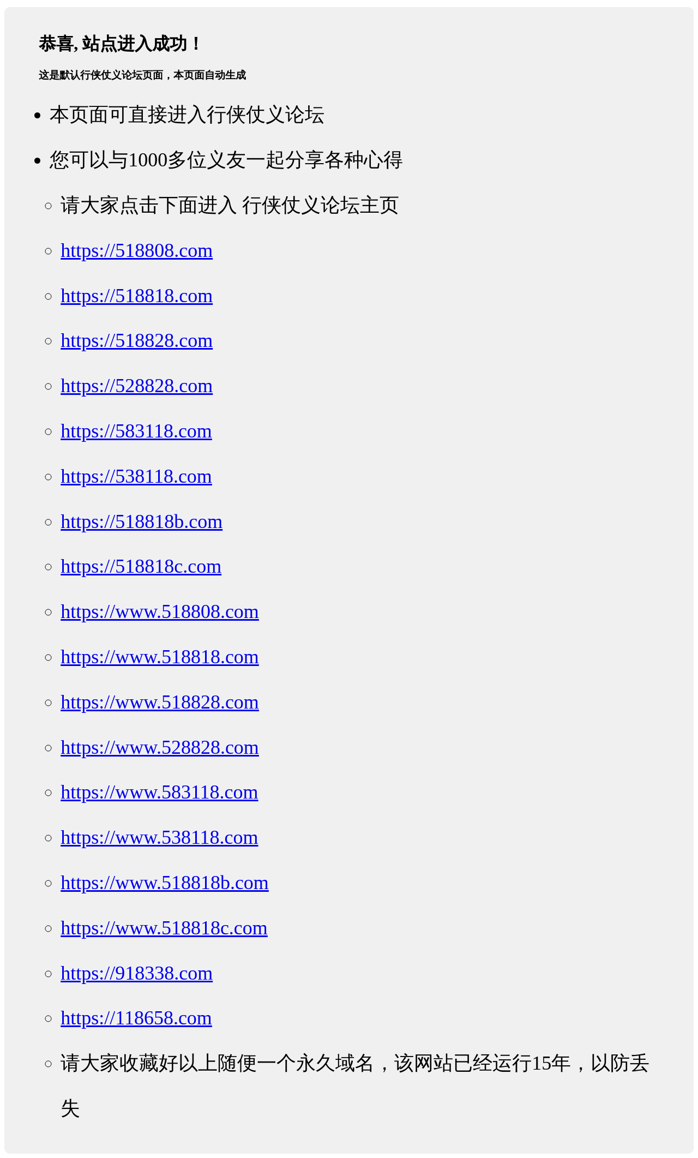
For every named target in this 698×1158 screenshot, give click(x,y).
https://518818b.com (141, 521)
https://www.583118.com (159, 792)
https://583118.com (136, 431)
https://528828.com (137, 386)
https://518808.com (137, 250)
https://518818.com (137, 296)
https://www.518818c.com (164, 928)
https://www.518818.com (160, 657)
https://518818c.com (141, 566)
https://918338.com (137, 973)
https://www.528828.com (160, 747)
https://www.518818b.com (165, 882)
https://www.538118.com (159, 837)
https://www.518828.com (160, 702)
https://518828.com (137, 340)
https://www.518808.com (160, 611)
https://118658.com (136, 1018)
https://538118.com (136, 476)
